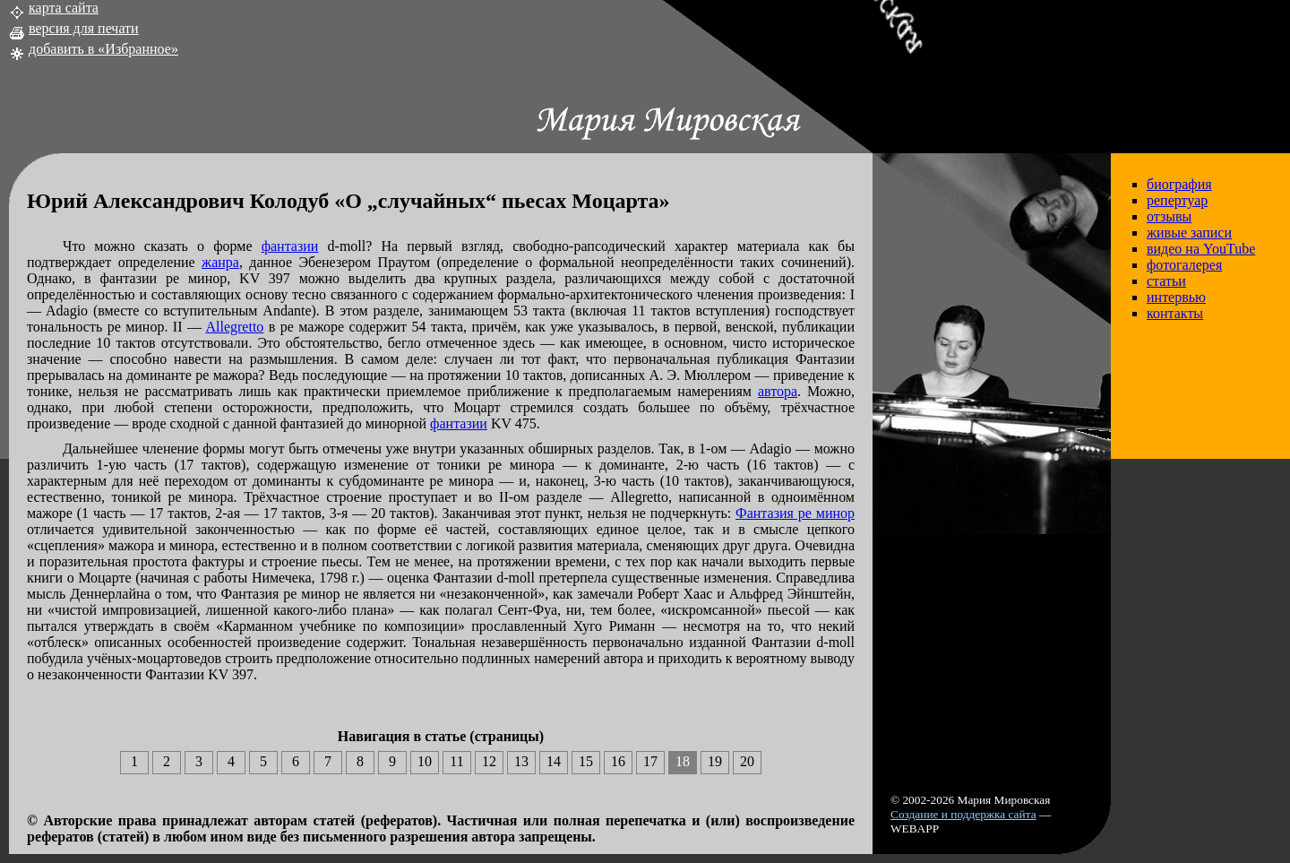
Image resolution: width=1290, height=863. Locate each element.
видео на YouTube (1201, 248)
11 (456, 761)
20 (747, 761)
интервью (1176, 297)
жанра (220, 262)
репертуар (1177, 200)
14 (553, 761)
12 (489, 761)
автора (777, 391)
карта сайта (64, 7)
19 (715, 761)
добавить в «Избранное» (103, 48)
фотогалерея (1184, 264)
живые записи (1189, 232)
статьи (1166, 281)
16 (618, 761)
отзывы (1169, 216)
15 (586, 761)
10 (424, 761)
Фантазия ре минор (795, 513)
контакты (1175, 313)
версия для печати (84, 28)
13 (521, 761)
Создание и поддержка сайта (963, 814)
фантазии (290, 246)
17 (650, 761)
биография (1179, 184)
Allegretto (234, 326)
